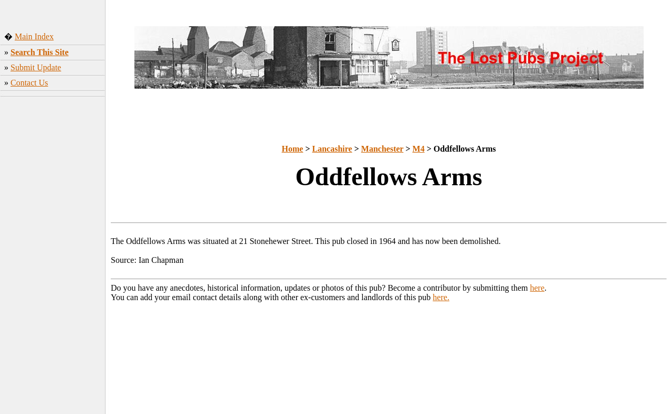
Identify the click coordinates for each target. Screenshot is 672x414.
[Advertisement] (53, 256)
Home (292, 148)
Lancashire (332, 148)
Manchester (382, 148)
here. (441, 297)
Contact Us (29, 82)
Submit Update (35, 67)
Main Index (34, 36)
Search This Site (39, 52)
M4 (419, 148)
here (537, 287)
